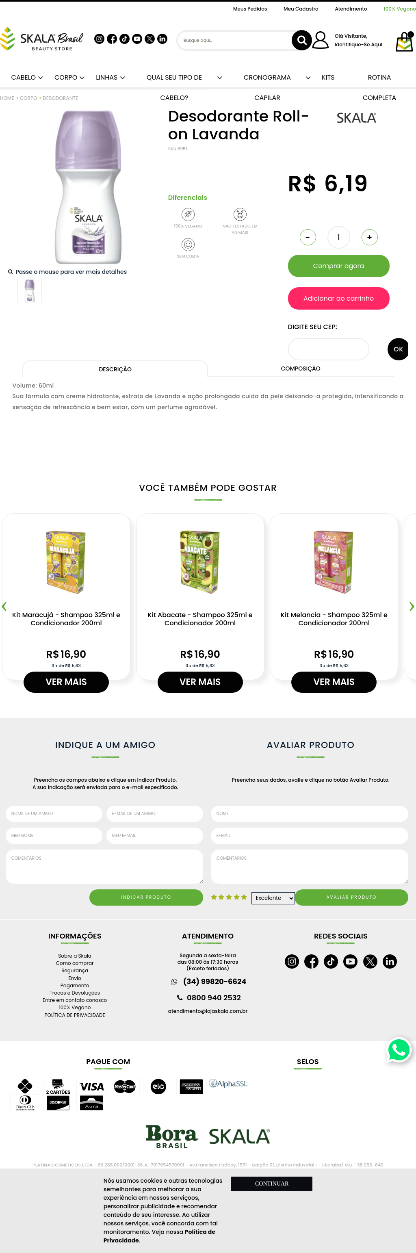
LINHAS (105, 77)
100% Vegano (400, 8)
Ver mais (66, 682)
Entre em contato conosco (75, 1000)
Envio (75, 978)
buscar (302, 40)
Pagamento (75, 985)
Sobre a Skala (74, 955)
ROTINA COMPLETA (379, 80)
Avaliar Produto (352, 897)
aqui (376, 44)
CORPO (64, 77)
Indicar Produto (146, 897)
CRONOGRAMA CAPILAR (267, 80)
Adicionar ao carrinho (338, 298)
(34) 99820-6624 (215, 981)
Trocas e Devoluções (75, 992)
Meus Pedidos (250, 8)
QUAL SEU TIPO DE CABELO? (174, 80)
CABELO (21, 77)
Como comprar (75, 963)
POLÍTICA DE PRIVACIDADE (75, 1015)
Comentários (105, 867)
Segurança (74, 970)
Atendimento (351, 8)
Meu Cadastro (301, 8)
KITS (327, 77)
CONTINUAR (271, 1184)
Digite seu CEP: (312, 327)
